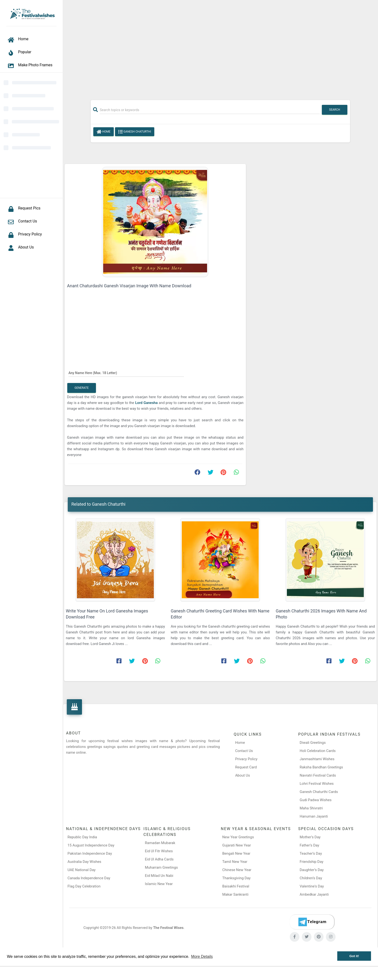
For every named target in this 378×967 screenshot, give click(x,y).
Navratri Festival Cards (318, 775)
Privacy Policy (246, 759)
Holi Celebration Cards (318, 751)
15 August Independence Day (91, 845)
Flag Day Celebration (84, 886)
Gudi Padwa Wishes (315, 800)
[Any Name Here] (126, 372)
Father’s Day (309, 845)
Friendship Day (311, 862)
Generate (81, 387)
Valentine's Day (312, 886)
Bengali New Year (236, 853)
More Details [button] (202, 956)
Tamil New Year (234, 862)
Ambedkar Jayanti (314, 894)
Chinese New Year (236, 870)
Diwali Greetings (313, 742)
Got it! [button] (354, 956)
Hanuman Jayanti (314, 816)
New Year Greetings (238, 837)
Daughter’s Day (312, 870)
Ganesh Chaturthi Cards (319, 792)
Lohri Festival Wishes (317, 783)
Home (103, 132)
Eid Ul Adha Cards (159, 859)
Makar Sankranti (235, 894)
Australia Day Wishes (84, 862)
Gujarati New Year (236, 845)
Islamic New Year (159, 884)
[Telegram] (312, 922)
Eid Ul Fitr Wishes (159, 851)
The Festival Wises (168, 928)
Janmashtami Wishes (317, 759)
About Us (242, 775)
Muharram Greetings (161, 867)
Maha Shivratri (311, 808)
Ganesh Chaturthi (134, 132)
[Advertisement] (220, 47)
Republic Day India (82, 837)
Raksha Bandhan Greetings (321, 767)
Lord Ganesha (147, 403)
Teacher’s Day (311, 853)
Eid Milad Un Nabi (159, 875)
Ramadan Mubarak (160, 843)
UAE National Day (81, 870)
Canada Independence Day (89, 878)
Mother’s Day (310, 837)
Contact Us (244, 751)
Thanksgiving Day (236, 878)
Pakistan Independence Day (90, 853)
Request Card (246, 767)
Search (334, 109)
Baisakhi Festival (235, 886)
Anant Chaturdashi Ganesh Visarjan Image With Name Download (129, 285)
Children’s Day (311, 878)
